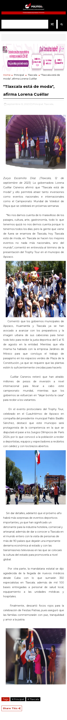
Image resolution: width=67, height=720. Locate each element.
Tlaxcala (32, 74)
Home (7, 74)
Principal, (38, 104)
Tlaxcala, (49, 104)
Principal (19, 74)
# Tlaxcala (33, 699)
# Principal (18, 699)
